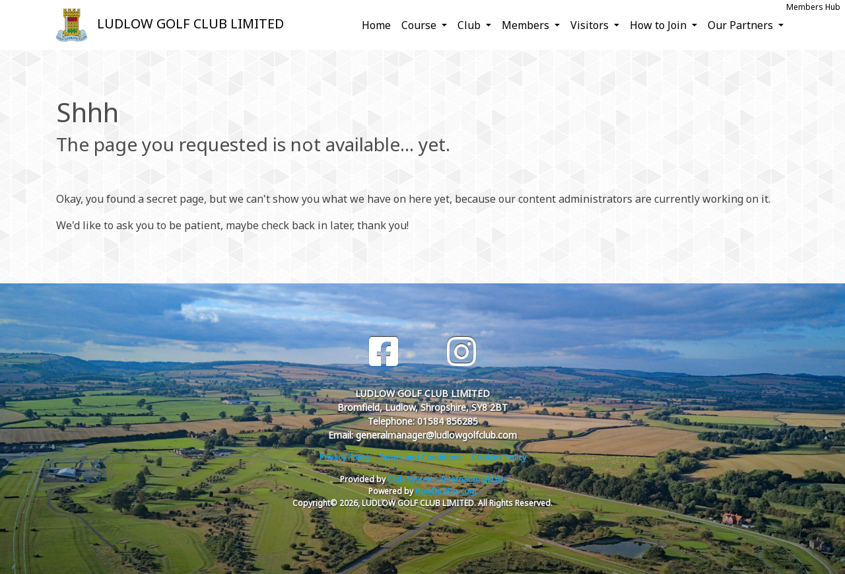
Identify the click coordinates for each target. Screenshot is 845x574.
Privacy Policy (345, 457)
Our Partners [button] (742, 25)
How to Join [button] (659, 25)
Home (376, 25)
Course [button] (420, 25)
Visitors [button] (590, 25)
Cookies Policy (498, 457)
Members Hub (813, 7)
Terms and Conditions (420, 457)
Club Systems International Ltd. (446, 479)
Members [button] (527, 25)
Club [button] (470, 25)
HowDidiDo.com (446, 491)
